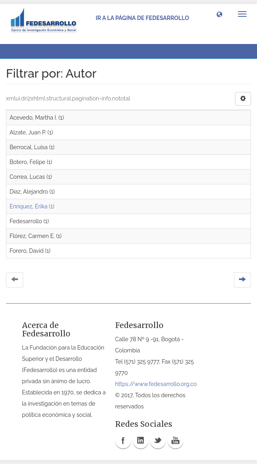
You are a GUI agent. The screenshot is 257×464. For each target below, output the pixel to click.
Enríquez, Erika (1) (32, 206)
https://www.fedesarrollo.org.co (156, 384)
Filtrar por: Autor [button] (35, 51)
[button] (219, 14)
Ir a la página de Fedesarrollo (142, 18)
